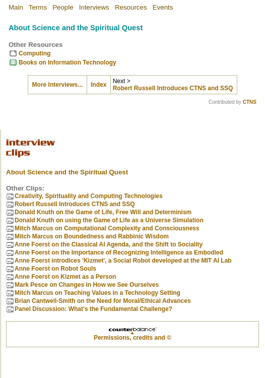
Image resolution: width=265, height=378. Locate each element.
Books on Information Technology (67, 62)
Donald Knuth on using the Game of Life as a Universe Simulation (109, 215)
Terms (38, 7)
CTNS (249, 102)
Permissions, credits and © (132, 333)
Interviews (94, 7)
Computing (34, 53)
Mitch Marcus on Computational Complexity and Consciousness (107, 223)
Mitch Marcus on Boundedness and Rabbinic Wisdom (92, 231)
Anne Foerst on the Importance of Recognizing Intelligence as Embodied (119, 247)
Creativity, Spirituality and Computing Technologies (89, 191)
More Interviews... (57, 84)
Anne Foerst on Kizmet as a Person (65, 272)
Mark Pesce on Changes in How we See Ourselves (87, 280)
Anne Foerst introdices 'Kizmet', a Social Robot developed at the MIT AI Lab (123, 256)
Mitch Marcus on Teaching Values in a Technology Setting (97, 288)
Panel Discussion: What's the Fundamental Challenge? (93, 304)
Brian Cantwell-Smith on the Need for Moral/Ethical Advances (103, 296)
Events (163, 7)
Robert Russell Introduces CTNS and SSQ (173, 88)
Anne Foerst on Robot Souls (55, 264)
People (63, 7)
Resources (131, 7)
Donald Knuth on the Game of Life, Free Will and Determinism (103, 207)
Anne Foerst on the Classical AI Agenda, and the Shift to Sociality (109, 239)
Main (16, 7)
